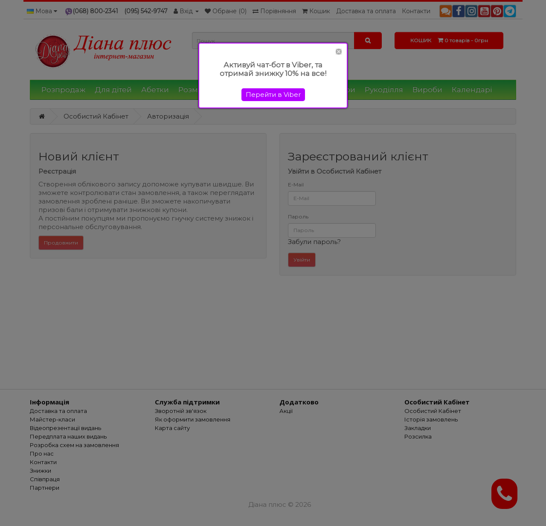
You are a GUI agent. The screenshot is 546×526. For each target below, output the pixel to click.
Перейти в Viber (273, 94)
